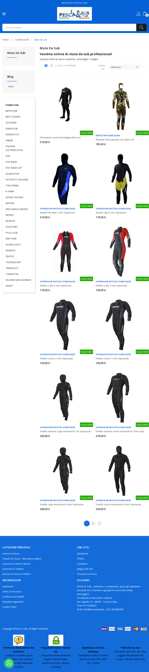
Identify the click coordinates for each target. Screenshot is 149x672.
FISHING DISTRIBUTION (14, 148)
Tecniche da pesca (87, 573)
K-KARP (10, 191)
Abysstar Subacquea (108, 135)
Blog (10, 76)
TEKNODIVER (13, 262)
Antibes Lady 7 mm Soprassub (111, 285)
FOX (8, 155)
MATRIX (10, 203)
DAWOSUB (12, 128)
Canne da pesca (10, 553)
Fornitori (12, 105)
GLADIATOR (12, 173)
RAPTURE (11, 238)
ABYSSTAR (11, 110)
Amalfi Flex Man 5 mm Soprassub (57, 212)
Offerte (80, 558)
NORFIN (10, 220)
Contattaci (82, 563)
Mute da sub (16, 53)
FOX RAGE (11, 161)
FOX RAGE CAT (14, 167)
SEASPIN (10, 250)
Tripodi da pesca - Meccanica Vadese (21, 558)
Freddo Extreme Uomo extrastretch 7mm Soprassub (121, 431)
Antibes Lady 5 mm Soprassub (55, 285)
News (11, 86)
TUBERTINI (12, 274)
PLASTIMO (12, 226)
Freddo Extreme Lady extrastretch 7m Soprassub (65, 431)
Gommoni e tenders (13, 568)
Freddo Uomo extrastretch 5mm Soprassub (118, 504)
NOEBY (10, 215)
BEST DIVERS (13, 116)
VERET (9, 285)
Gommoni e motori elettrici (16, 563)
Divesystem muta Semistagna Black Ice (60, 137)
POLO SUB (12, 232)
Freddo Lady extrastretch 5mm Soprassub (61, 504)
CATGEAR (11, 122)
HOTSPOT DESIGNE (17, 179)
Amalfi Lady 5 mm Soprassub (111, 212)
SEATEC (10, 256)
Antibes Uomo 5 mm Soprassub (56, 358)
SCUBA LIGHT (13, 244)
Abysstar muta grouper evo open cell (115, 139)
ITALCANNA (12, 185)
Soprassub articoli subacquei (57, 209)
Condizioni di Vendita (13, 596)
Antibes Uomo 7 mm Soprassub (112, 358)
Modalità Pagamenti (12, 601)
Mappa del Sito (85, 568)
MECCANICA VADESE (17, 209)
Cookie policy (9, 606)
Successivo (99, 523)
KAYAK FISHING (14, 197)
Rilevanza (125, 67)
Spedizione (82, 553)
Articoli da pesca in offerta (16, 573)
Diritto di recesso (11, 591)
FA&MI (9, 140)
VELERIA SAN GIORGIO (18, 279)
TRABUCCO (12, 268)
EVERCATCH (12, 134)
